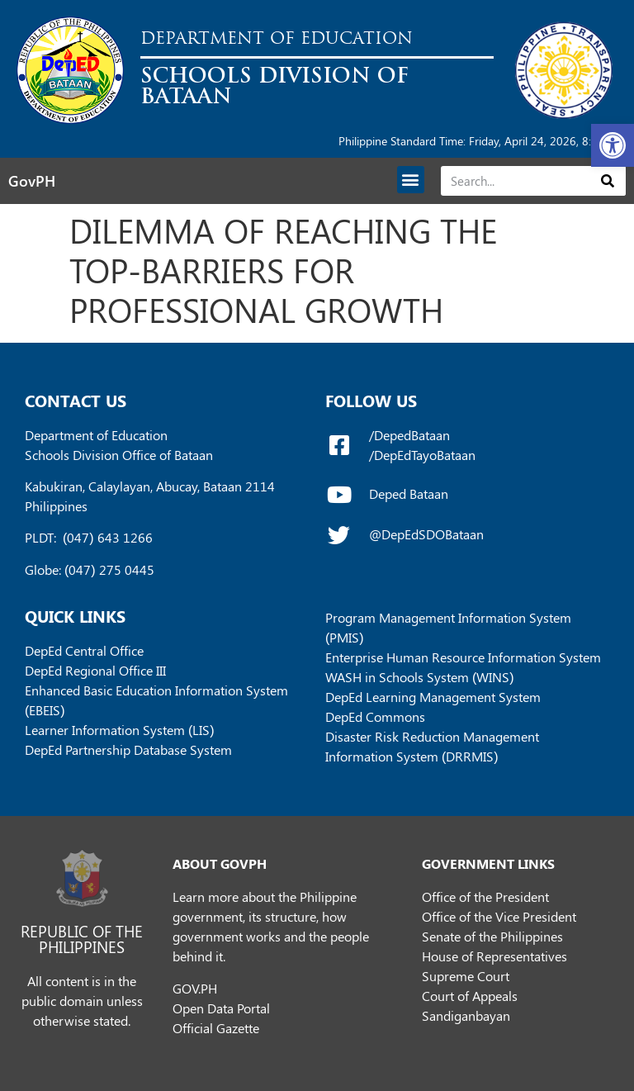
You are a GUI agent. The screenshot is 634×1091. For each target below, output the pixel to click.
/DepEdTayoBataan (422, 454)
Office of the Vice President (499, 916)
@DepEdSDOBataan (426, 534)
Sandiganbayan (466, 1015)
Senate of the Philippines (492, 936)
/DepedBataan (409, 435)
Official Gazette (216, 1027)
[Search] (608, 181)
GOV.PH (195, 988)
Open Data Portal (221, 1008)
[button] (612, 145)
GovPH (31, 181)
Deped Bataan (408, 493)
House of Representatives (494, 956)
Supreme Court (465, 975)
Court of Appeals (470, 995)
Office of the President (485, 896)
